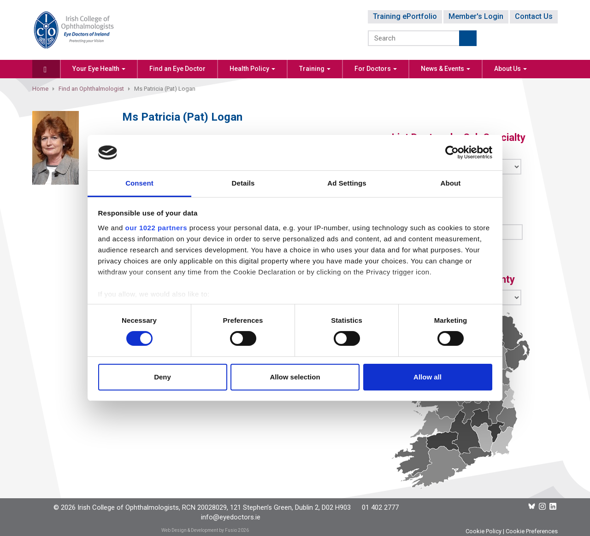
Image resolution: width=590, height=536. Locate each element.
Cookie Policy (484, 531)
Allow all (427, 377)
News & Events (445, 68)
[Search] (414, 38)
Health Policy (252, 68)
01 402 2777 (380, 507)
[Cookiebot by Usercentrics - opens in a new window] (452, 152)
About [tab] (451, 183)
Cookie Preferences (532, 531)
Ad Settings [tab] (346, 183)
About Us (510, 68)
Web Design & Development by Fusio (199, 530)
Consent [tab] (139, 183)
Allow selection (295, 377)
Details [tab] (243, 183)
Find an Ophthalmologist (91, 88)
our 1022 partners (156, 228)
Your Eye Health (98, 68)
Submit (468, 38)
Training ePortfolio (405, 16)
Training (314, 68)
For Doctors (375, 68)
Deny (162, 377)
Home (40, 88)
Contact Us (534, 16)
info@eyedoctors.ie (230, 517)
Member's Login (475, 16)
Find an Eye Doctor (177, 68)
